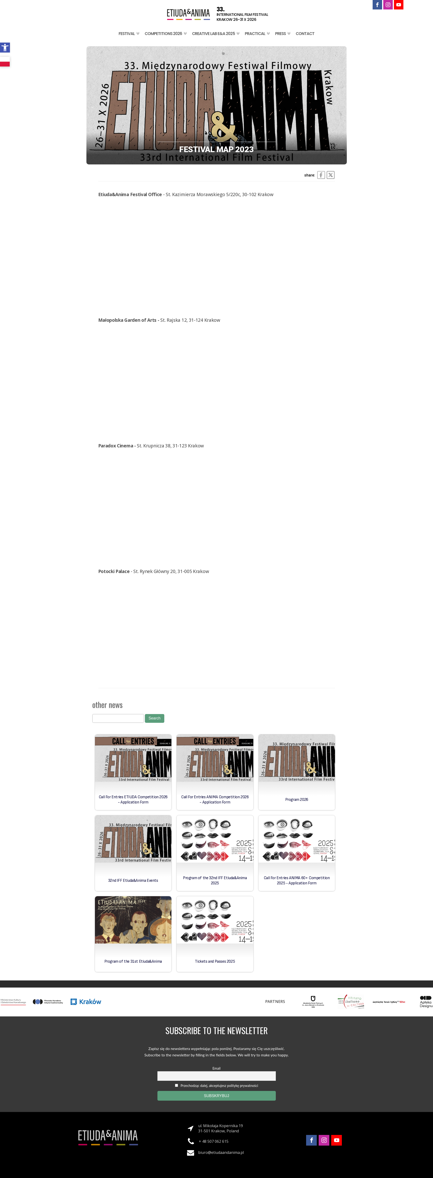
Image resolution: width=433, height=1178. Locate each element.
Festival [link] (129, 33)
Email (217, 1068)
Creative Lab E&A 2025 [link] (216, 33)
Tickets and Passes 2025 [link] (215, 961)
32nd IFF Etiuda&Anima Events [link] (133, 880)
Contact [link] (305, 33)
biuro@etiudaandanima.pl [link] (221, 1152)
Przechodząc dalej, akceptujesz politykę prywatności (216, 1086)
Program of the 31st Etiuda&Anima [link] (133, 961)
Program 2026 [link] (296, 799)
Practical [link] (258, 33)
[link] (5, 48)
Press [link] (283, 33)
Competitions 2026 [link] (166, 33)
